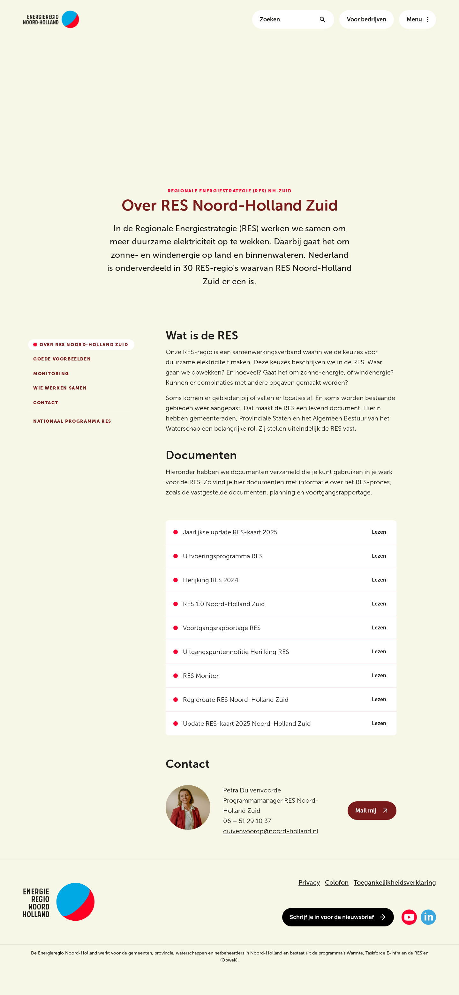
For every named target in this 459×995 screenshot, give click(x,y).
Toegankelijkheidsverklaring (395, 882)
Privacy (309, 882)
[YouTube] (409, 917)
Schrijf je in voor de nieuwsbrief (338, 917)
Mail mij (372, 810)
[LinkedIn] (428, 917)
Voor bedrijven (366, 19)
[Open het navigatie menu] (417, 19)
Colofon (337, 882)
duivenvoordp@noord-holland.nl (270, 831)
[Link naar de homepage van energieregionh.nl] (51, 19)
